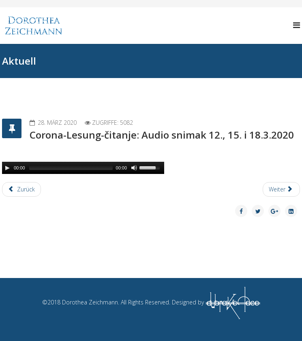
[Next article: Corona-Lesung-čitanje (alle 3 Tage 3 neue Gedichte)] (281, 189)
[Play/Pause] (7, 168)
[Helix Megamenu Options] (296, 25)
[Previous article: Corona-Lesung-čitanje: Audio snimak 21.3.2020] (21, 189)
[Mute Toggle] (134, 168)
